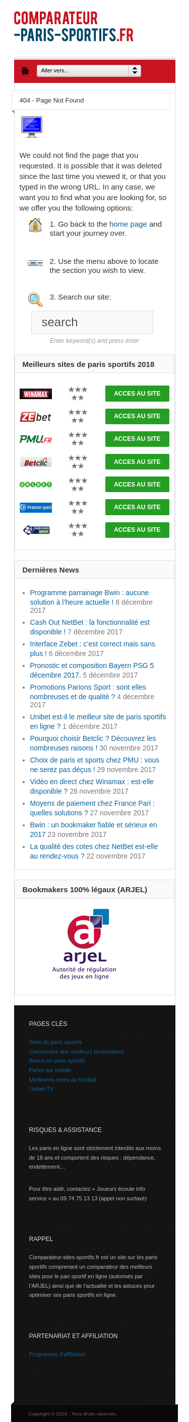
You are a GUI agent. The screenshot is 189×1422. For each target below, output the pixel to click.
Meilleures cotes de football (62, 1080)
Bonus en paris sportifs (57, 1061)
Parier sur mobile (50, 1070)
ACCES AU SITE (137, 393)
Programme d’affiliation (57, 1354)
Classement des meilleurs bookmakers (76, 1052)
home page (128, 224)
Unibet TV (41, 1089)
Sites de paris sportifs (55, 1042)
